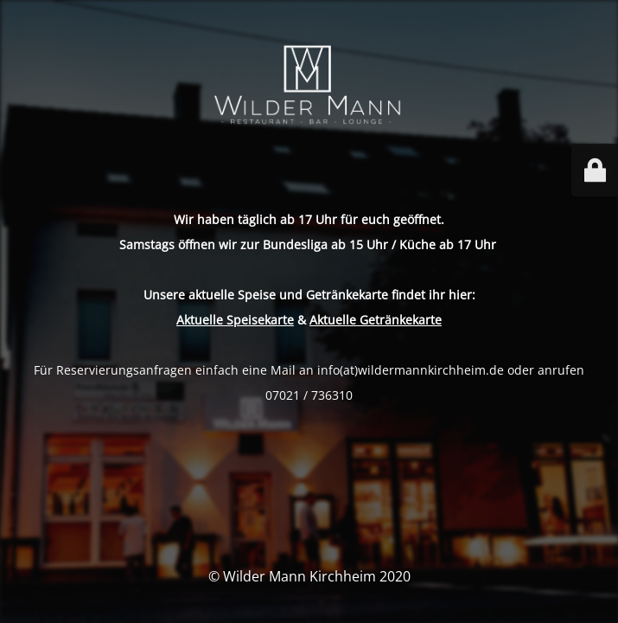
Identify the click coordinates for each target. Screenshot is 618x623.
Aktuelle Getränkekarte (375, 320)
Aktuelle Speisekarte (235, 320)
